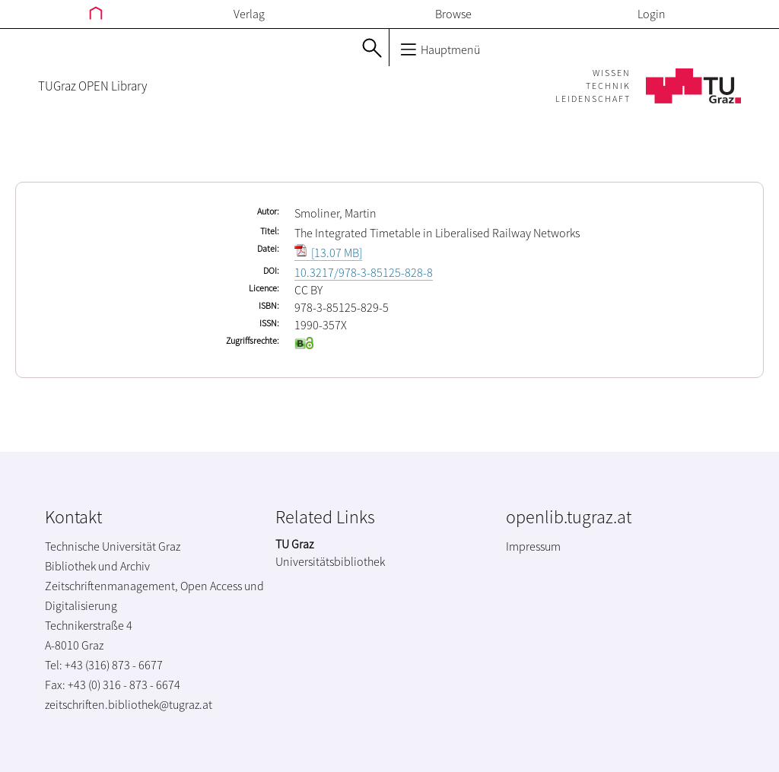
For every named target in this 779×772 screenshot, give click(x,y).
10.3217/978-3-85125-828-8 (363, 272)
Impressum (533, 546)
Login (652, 13)
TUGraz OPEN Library (92, 86)
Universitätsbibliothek (330, 561)
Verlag (249, 13)
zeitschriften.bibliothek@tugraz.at (128, 704)
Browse (453, 13)
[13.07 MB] (328, 252)
